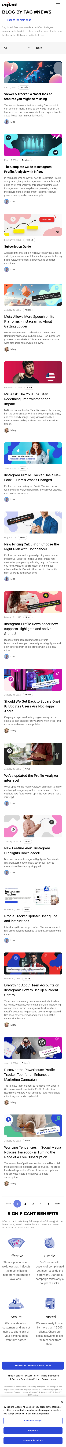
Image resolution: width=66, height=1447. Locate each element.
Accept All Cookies (33, 1440)
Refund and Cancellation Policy (24, 1379)
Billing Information (50, 1376)
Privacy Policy (32, 1376)
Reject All (33, 1430)
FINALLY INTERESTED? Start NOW (33, 1365)
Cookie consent (49, 1379)
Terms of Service (15, 1376)
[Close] (62, 1402)
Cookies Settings (33, 1420)
